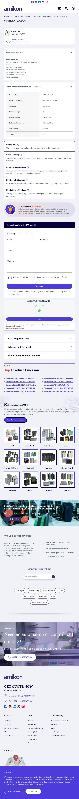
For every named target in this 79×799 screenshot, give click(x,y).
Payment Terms (33, 743)
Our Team (7, 721)
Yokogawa (12, 490)
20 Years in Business (11, 728)
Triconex (30, 490)
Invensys (49, 468)
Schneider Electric (66, 468)
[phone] (39, 256)
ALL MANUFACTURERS (21, 17)
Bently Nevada (49, 446)
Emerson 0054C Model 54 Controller (20, 378)
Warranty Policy (33, 739)
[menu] (59, 8)
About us (7, 732)
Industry (54, 724)
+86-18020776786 (25, 701)
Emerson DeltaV (49, 590)
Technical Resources (58, 735)
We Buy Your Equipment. (59, 721)
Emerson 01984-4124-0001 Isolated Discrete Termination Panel (59, 382)
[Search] (53, 576)
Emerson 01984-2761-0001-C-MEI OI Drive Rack (21, 382)
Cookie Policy (8, 735)
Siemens (49, 490)
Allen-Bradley (30, 446)
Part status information (35, 728)
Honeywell (30, 468)
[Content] (39, 268)
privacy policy (15, 294)
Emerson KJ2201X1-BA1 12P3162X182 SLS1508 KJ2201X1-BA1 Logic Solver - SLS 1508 (21, 388)
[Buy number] (26, 234)
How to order (32, 724)
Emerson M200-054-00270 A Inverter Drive (21, 391)
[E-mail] (23, 245)
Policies (30, 721)
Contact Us (8, 724)
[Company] (56, 245)
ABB (12, 446)
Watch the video (13, 519)
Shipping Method (33, 732)
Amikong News (56, 732)
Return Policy (32, 735)
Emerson (37, 17)
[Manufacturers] (73, 8)
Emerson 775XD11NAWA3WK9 (56, 385)
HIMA (53, 596)
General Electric (12, 468)
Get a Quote (39, 286)
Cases (53, 728)
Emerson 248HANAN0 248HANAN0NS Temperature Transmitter (59, 391)
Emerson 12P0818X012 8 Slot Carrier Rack (21, 385)
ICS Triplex (67, 490)
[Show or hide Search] (66, 8)
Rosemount (47, 17)
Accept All (33, 791)
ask (39, 319)
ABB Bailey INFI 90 (39, 602)
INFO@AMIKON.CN (26, 696)
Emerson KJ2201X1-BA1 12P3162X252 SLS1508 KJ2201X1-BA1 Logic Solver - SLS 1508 (59, 388)
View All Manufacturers (15, 420)
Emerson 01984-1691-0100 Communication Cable (59, 378)
